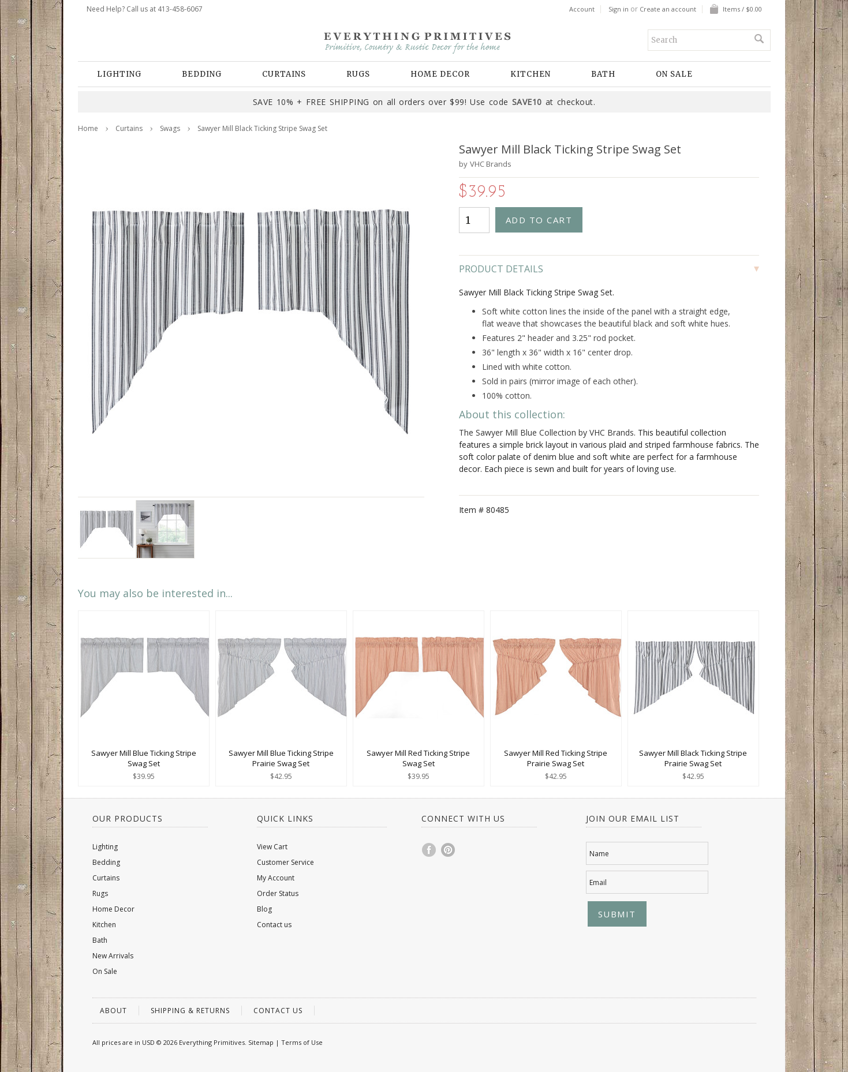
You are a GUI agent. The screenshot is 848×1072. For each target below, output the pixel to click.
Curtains (284, 74)
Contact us (274, 924)
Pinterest (448, 850)
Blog (264, 909)
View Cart (272, 847)
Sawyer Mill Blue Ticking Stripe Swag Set (143, 758)
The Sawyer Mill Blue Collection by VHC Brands (546, 432)
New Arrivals (112, 956)
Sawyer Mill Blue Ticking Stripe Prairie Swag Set (281, 758)
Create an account (668, 9)
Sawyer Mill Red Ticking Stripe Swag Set (418, 758)
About (113, 1010)
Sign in (618, 9)
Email (598, 882)
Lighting (119, 74)
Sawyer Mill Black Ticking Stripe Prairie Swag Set (693, 758)
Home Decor (440, 74)
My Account (275, 878)
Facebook (429, 850)
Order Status (277, 893)
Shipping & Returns (190, 1010)
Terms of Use (302, 1042)
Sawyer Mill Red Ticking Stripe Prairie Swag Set (555, 758)
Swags (170, 128)
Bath (603, 74)
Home (88, 128)
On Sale (674, 74)
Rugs (358, 74)
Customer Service (285, 862)
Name (599, 854)
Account (582, 9)
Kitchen (530, 74)
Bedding (202, 74)
